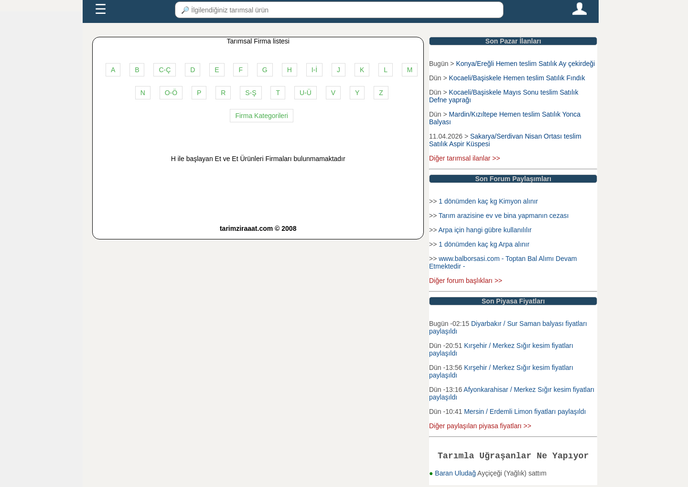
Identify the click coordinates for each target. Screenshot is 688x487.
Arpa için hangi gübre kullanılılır (484, 230)
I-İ (314, 70)
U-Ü (306, 93)
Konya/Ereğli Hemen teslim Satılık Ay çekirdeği (525, 63)
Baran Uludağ (456, 475)
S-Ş (250, 93)
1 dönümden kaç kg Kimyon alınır (488, 201)
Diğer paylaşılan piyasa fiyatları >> (480, 426)
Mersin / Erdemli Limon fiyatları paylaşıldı (525, 411)
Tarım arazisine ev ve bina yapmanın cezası (504, 215)
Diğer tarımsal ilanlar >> (464, 158)
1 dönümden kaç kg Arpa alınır (484, 244)
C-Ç (165, 70)
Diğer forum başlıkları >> (465, 280)
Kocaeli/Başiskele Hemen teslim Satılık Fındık (517, 78)
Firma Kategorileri (261, 115)
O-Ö (171, 93)
